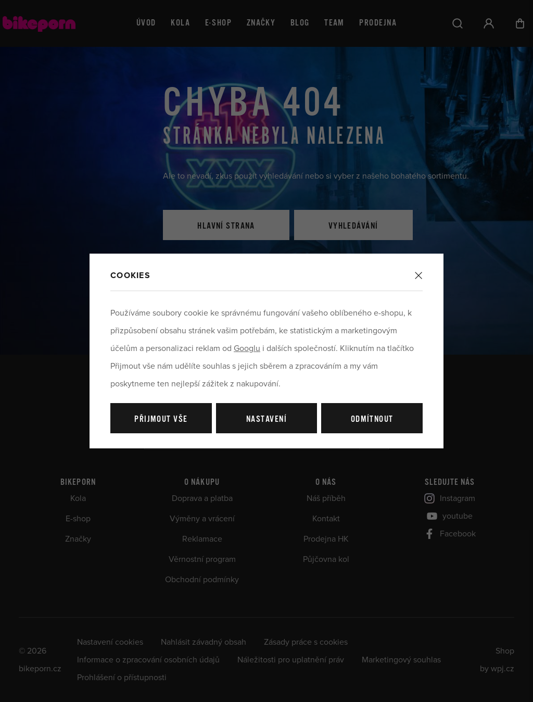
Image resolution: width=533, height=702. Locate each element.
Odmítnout (372, 419)
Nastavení (266, 419)
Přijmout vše (160, 419)
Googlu (247, 348)
